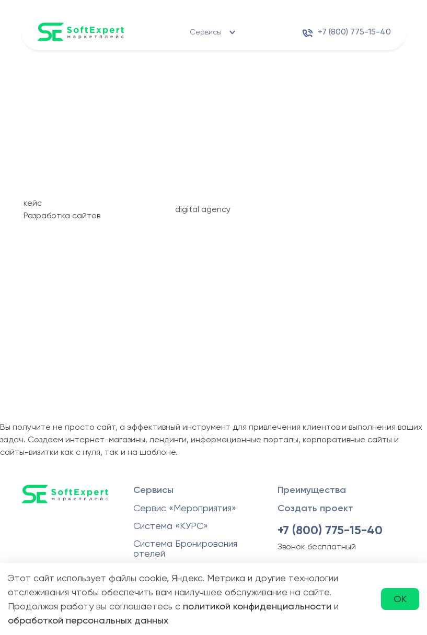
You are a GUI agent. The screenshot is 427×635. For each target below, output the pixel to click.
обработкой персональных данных (88, 620)
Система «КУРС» (170, 525)
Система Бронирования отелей (185, 548)
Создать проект (315, 508)
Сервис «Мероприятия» (184, 507)
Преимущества (312, 490)
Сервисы (206, 32)
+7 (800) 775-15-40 (354, 32)
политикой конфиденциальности (257, 606)
